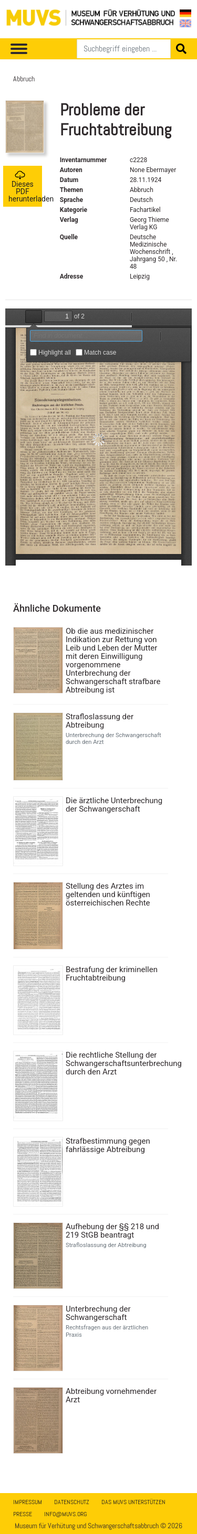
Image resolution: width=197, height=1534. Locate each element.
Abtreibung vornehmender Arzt (111, 1395)
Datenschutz (71, 1502)
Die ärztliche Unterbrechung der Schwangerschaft (114, 804)
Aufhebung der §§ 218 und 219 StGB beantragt (112, 1230)
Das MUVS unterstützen (133, 1502)
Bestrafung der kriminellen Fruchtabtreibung (112, 973)
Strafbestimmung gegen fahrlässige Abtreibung (108, 1145)
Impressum (27, 1502)
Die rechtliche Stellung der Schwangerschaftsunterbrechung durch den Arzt (115, 1063)
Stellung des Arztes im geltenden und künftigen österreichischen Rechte (108, 894)
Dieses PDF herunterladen (25, 186)
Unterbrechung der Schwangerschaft (98, 1313)
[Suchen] (124, 48)
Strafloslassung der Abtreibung (99, 720)
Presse (22, 1514)
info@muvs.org (65, 1514)
